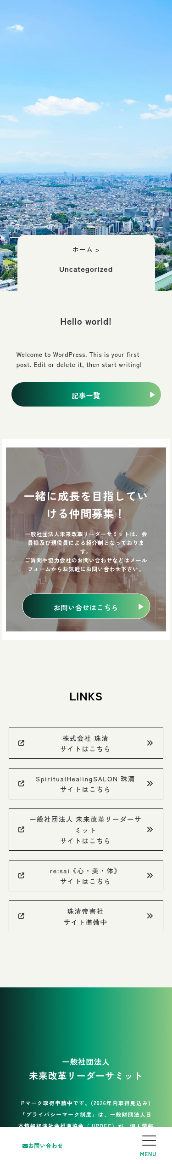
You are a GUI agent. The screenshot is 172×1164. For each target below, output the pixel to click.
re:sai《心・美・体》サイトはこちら (86, 876)
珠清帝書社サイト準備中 (86, 916)
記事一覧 (86, 395)
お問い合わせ (42, 1145)
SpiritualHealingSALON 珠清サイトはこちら (86, 784)
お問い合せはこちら (86, 607)
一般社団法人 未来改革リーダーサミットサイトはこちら (86, 829)
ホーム (82, 249)
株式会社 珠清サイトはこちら (86, 743)
